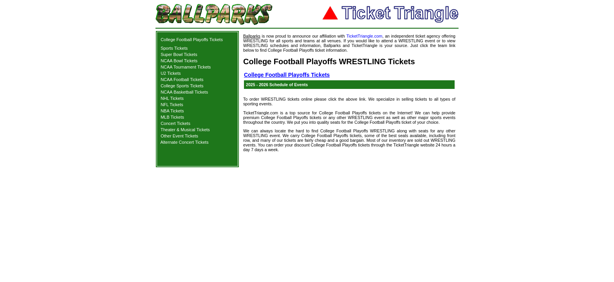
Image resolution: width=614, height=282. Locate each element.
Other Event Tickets (179, 136)
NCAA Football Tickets (182, 79)
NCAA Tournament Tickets (186, 67)
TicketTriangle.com (364, 36)
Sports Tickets (174, 48)
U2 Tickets (171, 73)
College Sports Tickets (182, 85)
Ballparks (251, 36)
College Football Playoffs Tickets (192, 39)
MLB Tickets (172, 117)
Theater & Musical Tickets (185, 129)
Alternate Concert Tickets (185, 142)
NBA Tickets (172, 110)
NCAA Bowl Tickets (179, 60)
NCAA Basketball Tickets (184, 92)
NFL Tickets (172, 104)
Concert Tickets (175, 123)
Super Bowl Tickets (179, 54)
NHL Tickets (172, 98)
